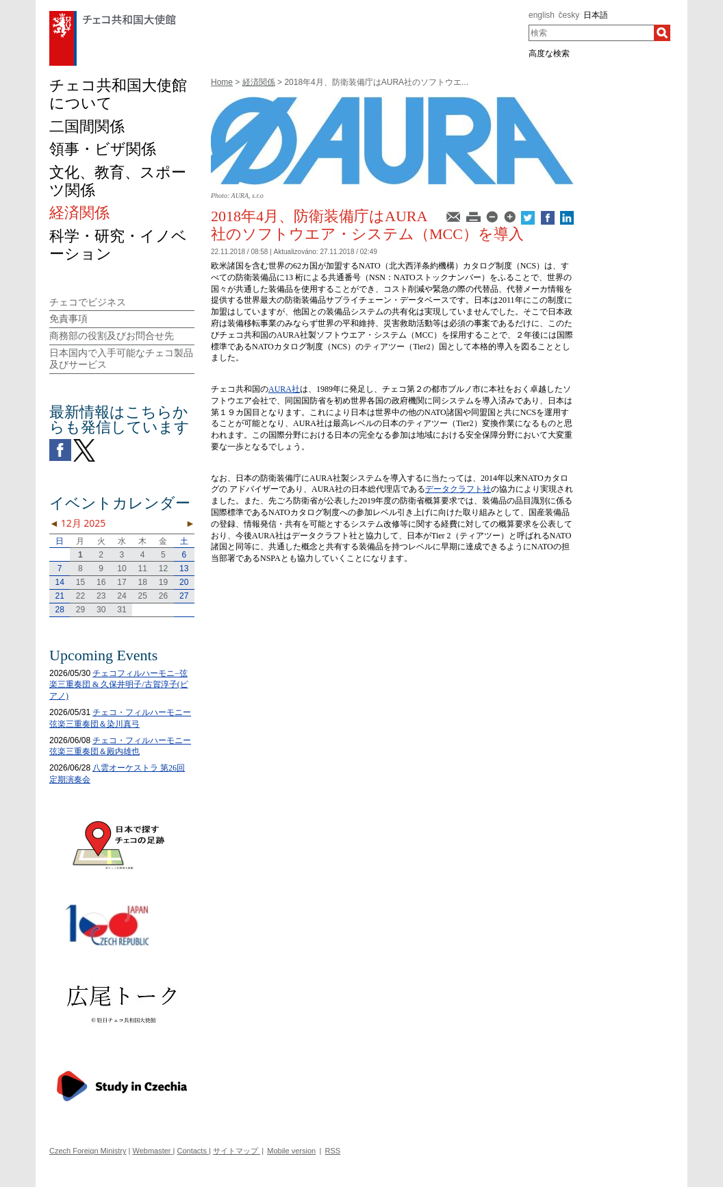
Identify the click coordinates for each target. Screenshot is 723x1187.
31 (121, 609)
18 (142, 582)
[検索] (662, 33)
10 (121, 568)
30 (101, 609)
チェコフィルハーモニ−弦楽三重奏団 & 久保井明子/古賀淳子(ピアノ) (118, 685)
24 (121, 596)
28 (59, 609)
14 (59, 582)
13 (183, 568)
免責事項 (68, 318)
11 (142, 568)
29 (80, 609)
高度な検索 (549, 53)
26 (163, 596)
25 (142, 596)
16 (101, 582)
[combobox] (591, 33)
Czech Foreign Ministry (87, 1151)
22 (80, 596)
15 (80, 582)
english (542, 15)
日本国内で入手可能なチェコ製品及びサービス (121, 358)
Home (222, 82)
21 (59, 596)
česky (569, 15)
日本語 (595, 15)
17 (121, 582)
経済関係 (258, 82)
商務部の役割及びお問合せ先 (111, 335)
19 (163, 582)
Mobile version (291, 1151)
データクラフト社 (458, 489)
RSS (333, 1151)
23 (101, 596)
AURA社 (284, 389)
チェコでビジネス (87, 302)
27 (183, 596)
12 (163, 568)
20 (183, 582)
